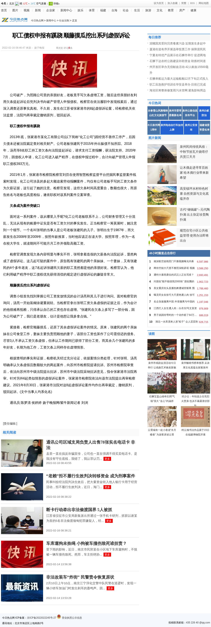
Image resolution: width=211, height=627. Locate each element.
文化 (159, 10)
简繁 (183, 3)
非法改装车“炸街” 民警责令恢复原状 (80, 577)
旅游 (148, 10)
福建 (103, 10)
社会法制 (64, 20)
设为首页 (159, 3)
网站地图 (204, 3)
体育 (92, 10)
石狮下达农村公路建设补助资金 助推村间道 (178, 61)
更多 (107, 458)
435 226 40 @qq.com (198, 622)
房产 (182, 10)
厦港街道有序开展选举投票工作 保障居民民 (178, 49)
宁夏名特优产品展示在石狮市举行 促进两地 (178, 55)
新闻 (38, 10)
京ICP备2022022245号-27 (41, 617)
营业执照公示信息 (69, 617)
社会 (126, 10)
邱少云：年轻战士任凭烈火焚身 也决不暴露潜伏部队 (195, 401)
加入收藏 (173, 3)
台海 (114, 10)
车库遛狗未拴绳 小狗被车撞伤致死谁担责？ (86, 543)
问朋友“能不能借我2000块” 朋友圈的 (179, 281)
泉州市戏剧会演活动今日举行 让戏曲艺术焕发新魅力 (162, 367)
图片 (15, 10)
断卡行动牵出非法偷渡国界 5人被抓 (79, 509)
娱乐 (80, 10)
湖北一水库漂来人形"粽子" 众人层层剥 (179, 322)
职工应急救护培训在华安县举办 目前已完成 (178, 84)
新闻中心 (66, 10)
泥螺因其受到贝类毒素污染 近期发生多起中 (178, 43)
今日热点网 (37, 20)
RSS (192, 3)
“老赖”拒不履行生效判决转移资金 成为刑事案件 (90, 476)
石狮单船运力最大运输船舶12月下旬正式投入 (179, 78)
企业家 (50, 10)
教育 (171, 10)
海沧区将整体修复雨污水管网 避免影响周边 (178, 90)
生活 (137, 10)
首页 (4, 10)
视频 (26, 10)
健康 (193, 10)
